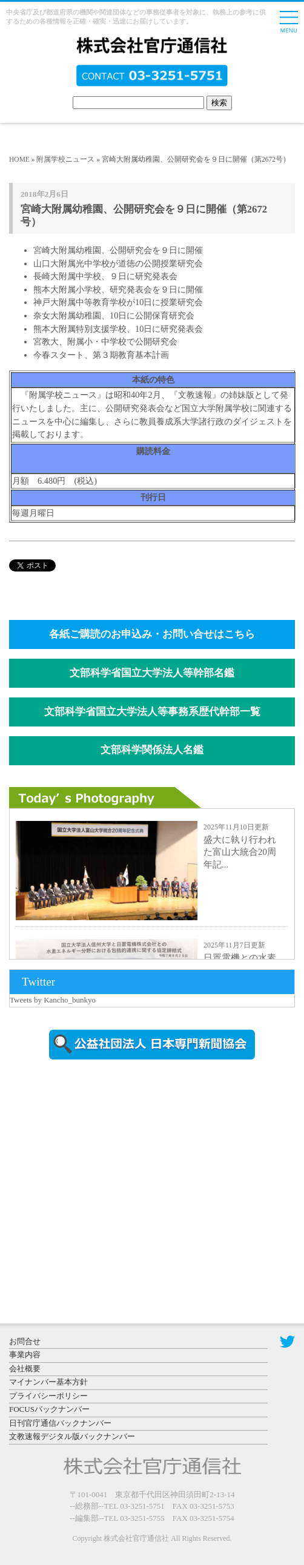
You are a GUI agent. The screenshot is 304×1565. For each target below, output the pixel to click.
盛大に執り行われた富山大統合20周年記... (239, 852)
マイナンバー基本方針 (48, 1381)
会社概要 (25, 1368)
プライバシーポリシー (48, 1395)
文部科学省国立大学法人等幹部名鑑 (152, 673)
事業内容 (25, 1354)
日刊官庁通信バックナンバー (60, 1423)
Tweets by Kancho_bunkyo (53, 999)
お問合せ (25, 1341)
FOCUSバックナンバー (49, 1409)
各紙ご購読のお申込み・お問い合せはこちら (152, 634)
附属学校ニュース (65, 159)
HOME (19, 159)
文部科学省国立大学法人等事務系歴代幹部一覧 (152, 711)
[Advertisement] (112, 1172)
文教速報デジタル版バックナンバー (72, 1436)
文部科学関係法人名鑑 (152, 750)
